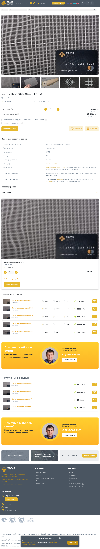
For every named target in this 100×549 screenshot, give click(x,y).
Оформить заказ (9, 129)
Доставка (72, 475)
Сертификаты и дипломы (45, 478)
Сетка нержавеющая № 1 (22, 399)
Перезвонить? (58, 3)
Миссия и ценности (43, 481)
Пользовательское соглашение (12, 484)
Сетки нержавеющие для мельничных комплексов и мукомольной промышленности (51, 9)
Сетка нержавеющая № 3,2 (23, 331)
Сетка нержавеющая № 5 (22, 391)
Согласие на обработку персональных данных (14, 480)
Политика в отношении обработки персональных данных (13, 475)
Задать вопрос (89, 455)
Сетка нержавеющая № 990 (23, 308)
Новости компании (15, 455)
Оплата (71, 472)
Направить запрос (75, 481)
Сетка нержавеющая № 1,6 (22, 316)
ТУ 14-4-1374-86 (51, 164)
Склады (39, 475)
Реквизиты (73, 478)
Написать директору (76, 484)
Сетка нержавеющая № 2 (22, 323)
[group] (50, 45)
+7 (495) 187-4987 (22, 3)
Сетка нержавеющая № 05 (22, 384)
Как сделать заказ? (76, 486)
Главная (4, 9)
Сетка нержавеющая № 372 (23, 300)
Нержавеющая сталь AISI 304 (56, 168)
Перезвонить (69, 360)
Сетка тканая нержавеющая (17, 9)
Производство (41, 472)
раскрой (49, 181)
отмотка (60, 179)
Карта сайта (40, 484)
